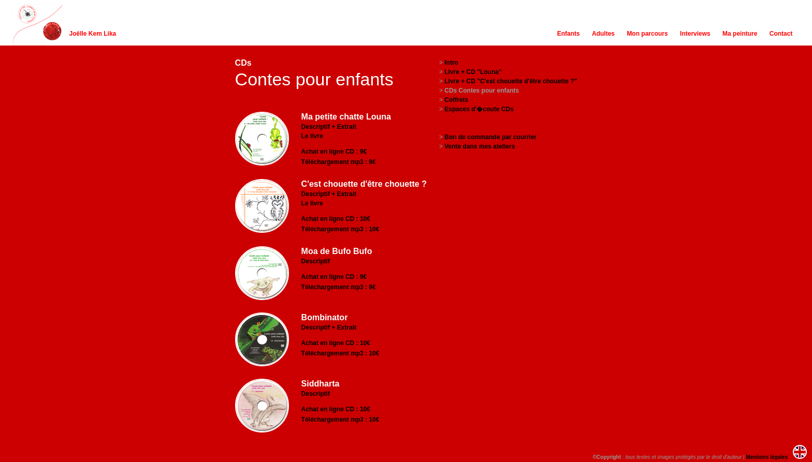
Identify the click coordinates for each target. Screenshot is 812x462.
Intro (451, 62)
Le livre (312, 136)
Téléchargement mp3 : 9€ (338, 162)
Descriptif (315, 261)
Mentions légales (767, 457)
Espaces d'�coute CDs (479, 109)
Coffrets (456, 99)
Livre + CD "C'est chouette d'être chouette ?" (510, 81)
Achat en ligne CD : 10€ (335, 218)
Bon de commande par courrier (490, 137)
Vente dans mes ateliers (479, 146)
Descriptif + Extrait (328, 126)
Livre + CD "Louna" (472, 72)
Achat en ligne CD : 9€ (334, 151)
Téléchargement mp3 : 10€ (340, 229)
